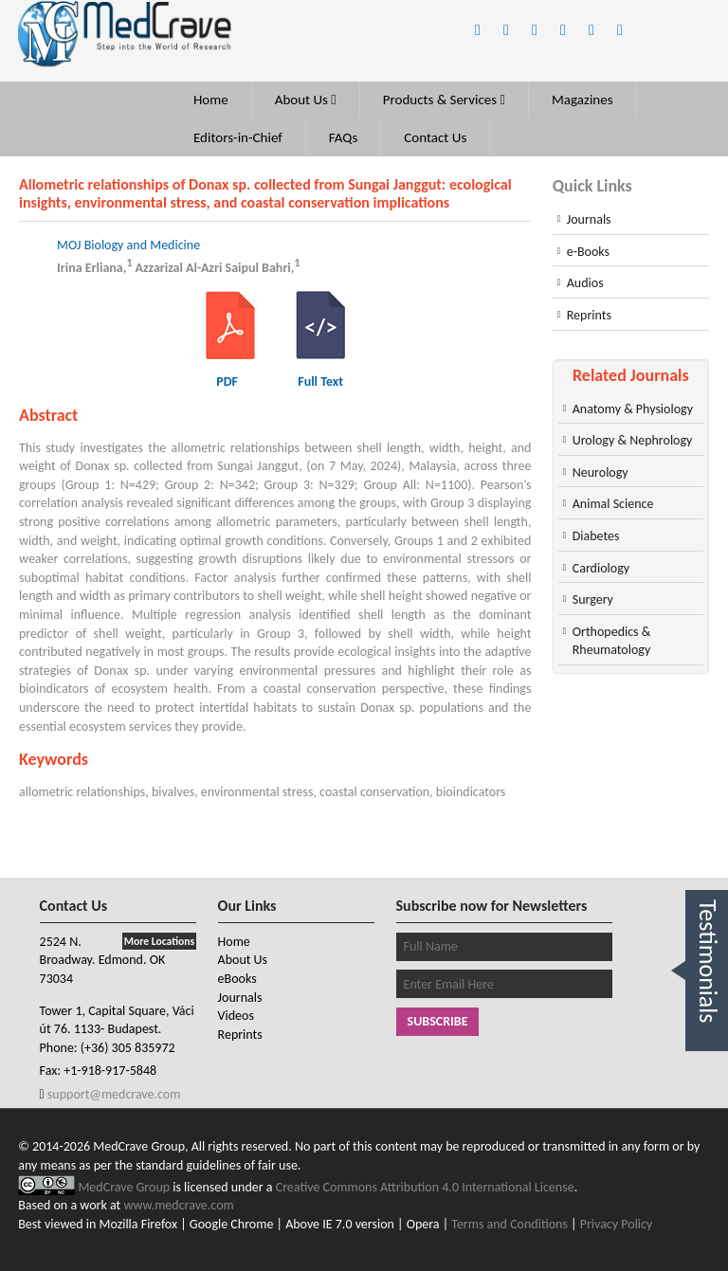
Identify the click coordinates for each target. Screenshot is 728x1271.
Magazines (582, 99)
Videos (236, 1016)
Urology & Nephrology (633, 440)
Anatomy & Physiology (633, 409)
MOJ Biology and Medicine (128, 245)
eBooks (237, 979)
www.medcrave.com (178, 1205)
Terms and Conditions (509, 1224)
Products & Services (444, 99)
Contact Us (435, 137)
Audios (585, 283)
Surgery (593, 599)
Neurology (600, 472)
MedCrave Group (125, 1187)
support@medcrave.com (113, 1094)
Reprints (589, 315)
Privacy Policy (616, 1224)
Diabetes (596, 536)
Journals (589, 219)
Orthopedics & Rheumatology (612, 641)
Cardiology (601, 568)
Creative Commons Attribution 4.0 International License (425, 1187)
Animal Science (613, 504)
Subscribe (438, 1021)
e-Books (588, 252)
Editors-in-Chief (237, 137)
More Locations (159, 941)
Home (210, 99)
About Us (306, 99)
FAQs (343, 137)
